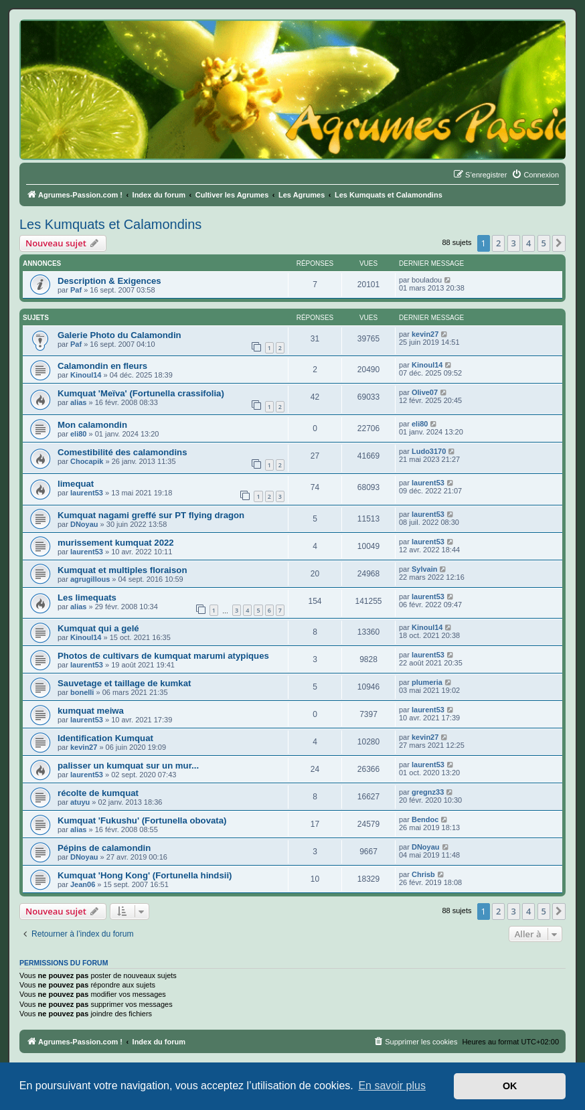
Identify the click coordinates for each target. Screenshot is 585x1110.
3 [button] (513, 243)
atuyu (80, 802)
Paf (76, 290)
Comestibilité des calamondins (122, 452)
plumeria (427, 682)
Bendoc (425, 819)
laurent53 (86, 493)
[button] (559, 243)
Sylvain (425, 569)
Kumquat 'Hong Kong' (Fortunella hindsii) (145, 875)
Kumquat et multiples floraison (122, 570)
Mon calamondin (92, 425)
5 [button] (543, 243)
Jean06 (82, 884)
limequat (76, 484)
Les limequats (87, 597)
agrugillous (90, 579)
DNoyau (84, 524)
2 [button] (498, 243)
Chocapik (87, 461)
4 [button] (528, 243)
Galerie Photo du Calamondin (119, 335)
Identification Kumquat (105, 738)
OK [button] (510, 1086)
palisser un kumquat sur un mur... (128, 766)
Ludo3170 (429, 451)
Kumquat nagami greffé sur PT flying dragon (151, 515)
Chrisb (423, 874)
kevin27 (425, 334)
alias (78, 402)
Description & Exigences (109, 281)
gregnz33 (428, 792)
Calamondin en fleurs (102, 366)
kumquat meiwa (91, 711)
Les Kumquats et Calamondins (110, 224)
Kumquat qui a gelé (98, 628)
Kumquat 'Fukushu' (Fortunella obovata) (142, 820)
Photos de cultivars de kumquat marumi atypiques (163, 656)
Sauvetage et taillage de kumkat (124, 683)
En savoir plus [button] (392, 1085)
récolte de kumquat (98, 793)
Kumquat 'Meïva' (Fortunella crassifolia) (141, 393)
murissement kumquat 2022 (116, 543)
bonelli (82, 692)
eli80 (78, 434)
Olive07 (425, 392)
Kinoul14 (85, 375)
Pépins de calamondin (104, 848)
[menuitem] (535, 175)
